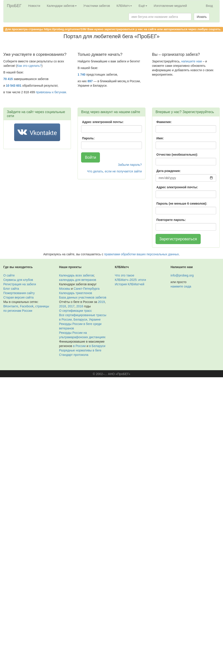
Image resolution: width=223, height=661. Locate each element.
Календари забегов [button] (62, 5)
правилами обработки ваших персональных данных (141, 254)
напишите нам (191, 61)
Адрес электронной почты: (103, 122)
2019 (101, 302)
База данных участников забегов (82, 297)
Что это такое (124, 275)
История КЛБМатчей (129, 284)
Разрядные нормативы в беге (80, 350)
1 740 (81, 74)
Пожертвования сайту (19, 293)
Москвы (64, 288)
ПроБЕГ (14, 6)
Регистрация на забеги (19, 284)
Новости (34, 5)
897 (90, 81)
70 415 (8, 79)
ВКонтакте (10, 306)
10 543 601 (13, 85)
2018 (62, 306)
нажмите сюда (181, 286)
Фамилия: (164, 122)
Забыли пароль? (130, 164)
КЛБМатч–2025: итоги (130, 280)
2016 (79, 306)
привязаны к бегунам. (51, 92)
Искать (202, 17)
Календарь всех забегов (76, 275)
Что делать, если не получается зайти (114, 171)
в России (79, 346)
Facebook (26, 306)
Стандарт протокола (73, 355)
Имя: (160, 138)
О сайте (9, 275)
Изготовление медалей (170, 5)
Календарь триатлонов (75, 293)
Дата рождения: (168, 171)
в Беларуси (97, 346)
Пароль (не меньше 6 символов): (181, 203)
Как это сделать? (29, 65)
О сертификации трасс (75, 310)
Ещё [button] (143, 5)
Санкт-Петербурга (86, 288)
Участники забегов (96, 5)
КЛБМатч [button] (124, 5)
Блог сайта (11, 288)
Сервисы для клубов (18, 280)
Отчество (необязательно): (177, 154)
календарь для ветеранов (77, 280)
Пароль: (88, 138)
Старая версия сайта (18, 297)
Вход (209, 5)
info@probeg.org (182, 275)
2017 (71, 306)
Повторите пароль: (171, 220)
